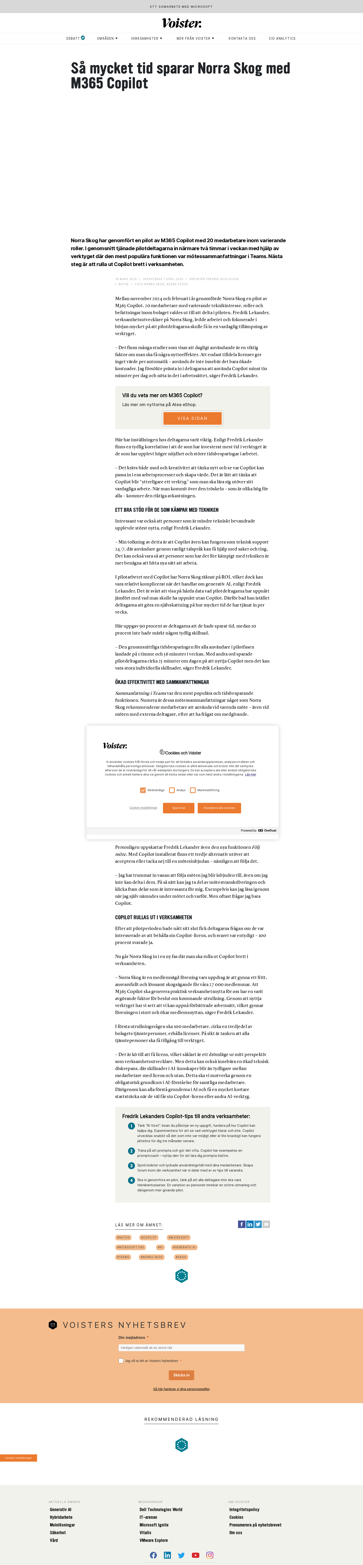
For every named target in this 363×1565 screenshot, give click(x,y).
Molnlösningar (62, 1525)
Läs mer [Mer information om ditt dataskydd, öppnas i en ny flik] (250, 774)
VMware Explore (154, 1540)
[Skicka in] (181, 1375)
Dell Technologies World (161, 1509)
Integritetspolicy (244, 1509)
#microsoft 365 (130, 1247)
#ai (160, 1247)
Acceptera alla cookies (219, 808)
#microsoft (179, 1237)
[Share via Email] (266, 1224)
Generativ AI (60, 1509)
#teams (123, 1257)
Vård (54, 1540)
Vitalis (145, 1533)
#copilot (149, 1237)
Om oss (235, 1533)
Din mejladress (132, 1338)
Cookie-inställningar (18, 1458)
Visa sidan (192, 418)
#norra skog (152, 1257)
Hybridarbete (61, 1517)
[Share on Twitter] (258, 1224)
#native (123, 1237)
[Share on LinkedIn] (250, 1224)
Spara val (178, 808)
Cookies (236, 1517)
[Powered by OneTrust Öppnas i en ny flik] (258, 832)
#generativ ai (184, 1247)
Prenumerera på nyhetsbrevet (255, 1525)
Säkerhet (58, 1533)
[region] (182, 782)
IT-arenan (148, 1517)
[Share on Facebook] (241, 1224)
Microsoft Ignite (154, 1525)
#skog (181, 1257)
